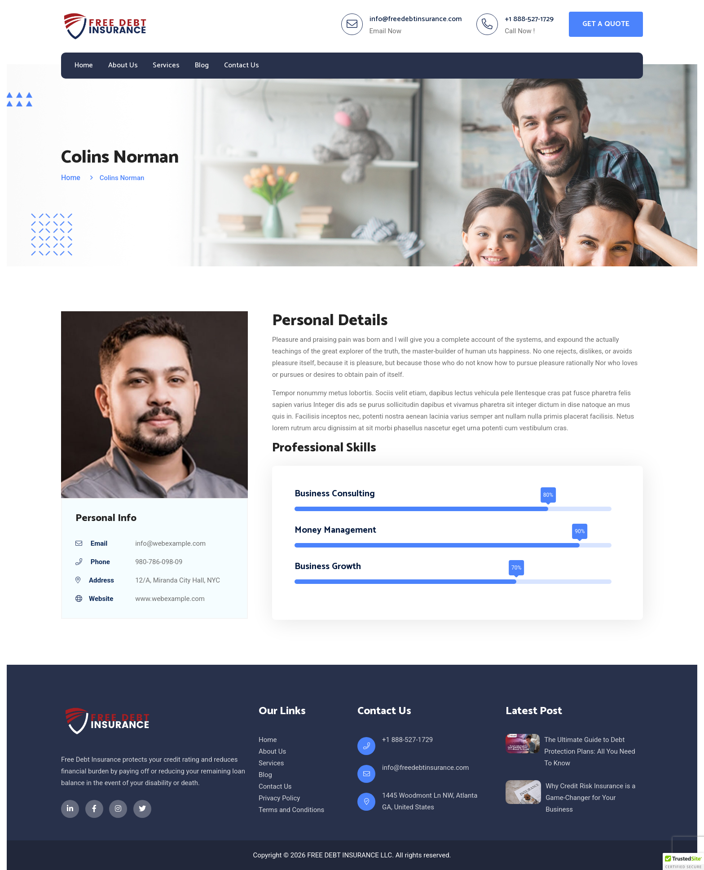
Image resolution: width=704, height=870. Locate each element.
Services (166, 65)
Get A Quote (605, 24)
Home (84, 65)
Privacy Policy (279, 798)
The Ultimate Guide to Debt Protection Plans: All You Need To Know (589, 751)
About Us (123, 65)
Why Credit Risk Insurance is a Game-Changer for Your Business (590, 797)
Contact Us (241, 65)
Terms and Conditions (291, 810)
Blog (202, 65)
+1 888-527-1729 (529, 19)
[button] (683, 861)
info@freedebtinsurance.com (416, 19)
